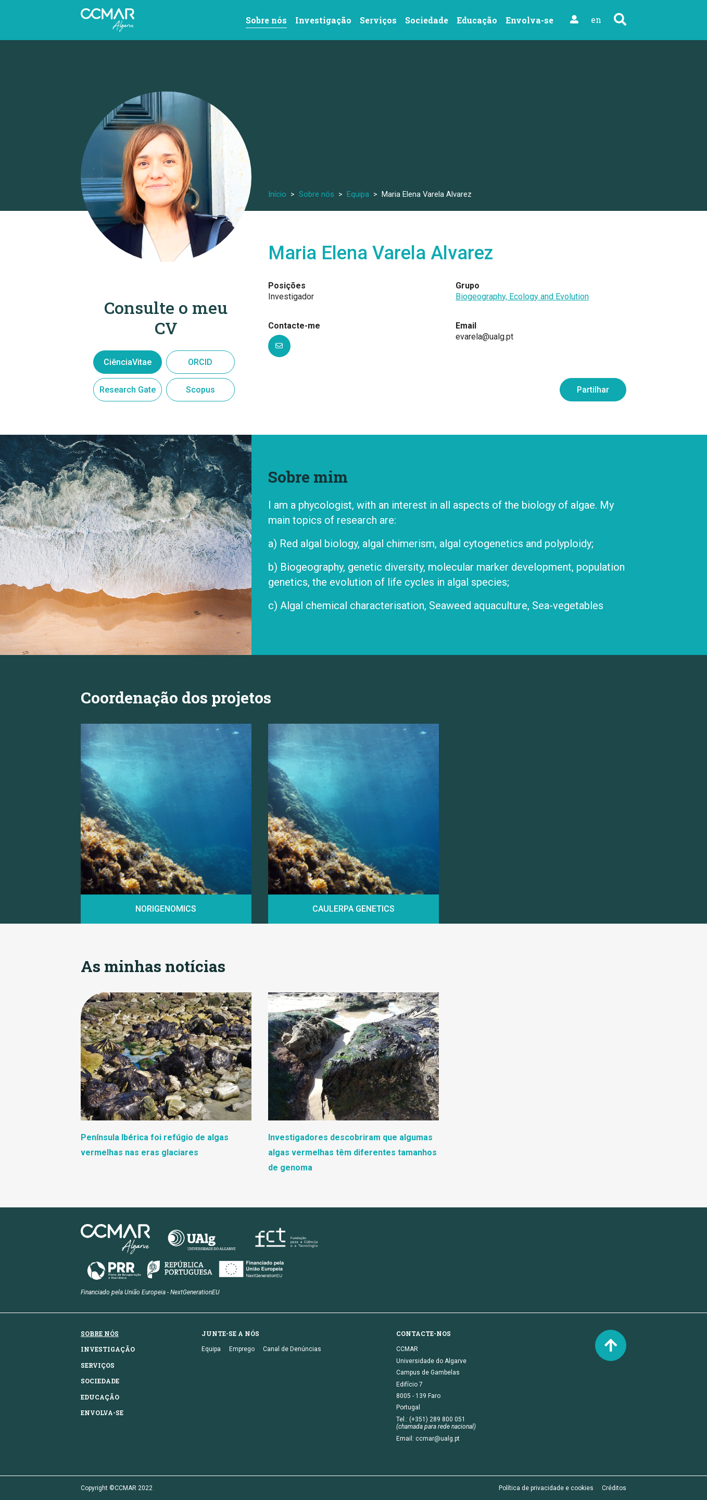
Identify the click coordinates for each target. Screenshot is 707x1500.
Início (277, 194)
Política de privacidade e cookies (546, 1488)
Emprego (242, 1349)
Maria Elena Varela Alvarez (380, 253)
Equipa (358, 194)
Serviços (378, 20)
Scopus (200, 390)
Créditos (614, 1488)
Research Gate (127, 390)
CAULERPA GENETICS (353, 909)
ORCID (200, 362)
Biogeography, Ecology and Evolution (522, 296)
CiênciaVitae (128, 362)
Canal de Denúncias (292, 1349)
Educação (477, 20)
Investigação (323, 20)
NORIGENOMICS (165, 909)
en (596, 19)
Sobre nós (266, 20)
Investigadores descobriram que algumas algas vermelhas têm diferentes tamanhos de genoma (352, 1152)
